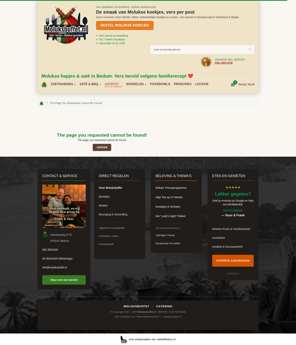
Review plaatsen (233, 210)
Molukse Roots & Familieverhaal (231, 228)
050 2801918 (50, 249)
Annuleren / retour (109, 236)
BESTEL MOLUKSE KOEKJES (125, 25)
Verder (101, 147)
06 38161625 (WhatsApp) (57, 258)
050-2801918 (224, 63)
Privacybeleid (106, 244)
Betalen (103, 205)
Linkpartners (233, 273)
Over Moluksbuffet (110, 187)
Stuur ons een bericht (64, 279)
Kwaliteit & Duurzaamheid (227, 246)
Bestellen (104, 196)
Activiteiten (218, 237)
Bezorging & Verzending (113, 214)
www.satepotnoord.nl (148, 316)
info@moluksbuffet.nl (54, 267)
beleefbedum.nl (166, 339)
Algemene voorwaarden (112, 227)
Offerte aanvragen (233, 260)
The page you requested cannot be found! (76, 103)
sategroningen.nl (172, 316)
